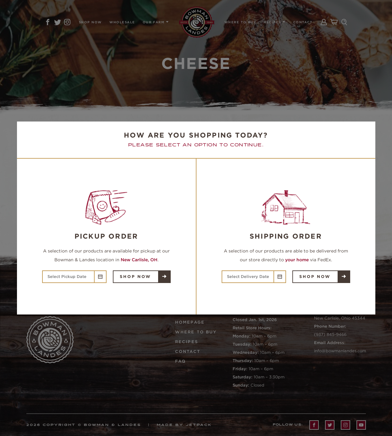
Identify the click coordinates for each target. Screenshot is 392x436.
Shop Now (135, 276)
